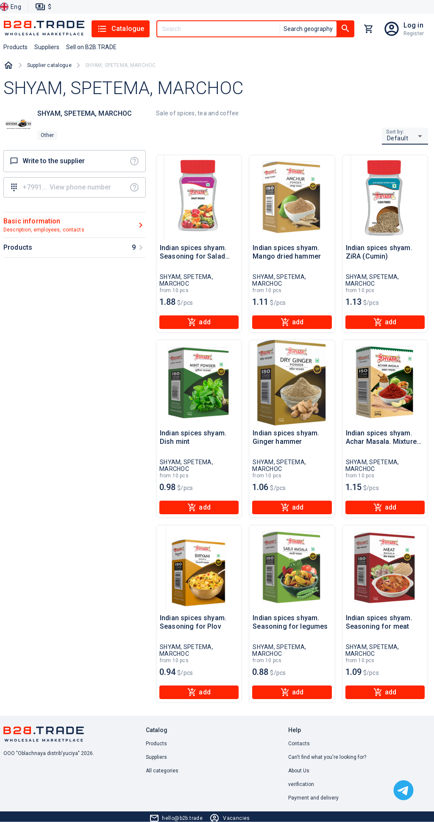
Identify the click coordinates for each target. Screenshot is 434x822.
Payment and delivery (313, 798)
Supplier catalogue (49, 65)
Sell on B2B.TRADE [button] (91, 47)
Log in (413, 25)
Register (413, 33)
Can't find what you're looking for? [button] (327, 757)
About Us (298, 771)
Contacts (299, 744)
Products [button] (15, 47)
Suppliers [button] (46, 47)
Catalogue (120, 29)
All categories (162, 771)
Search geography (308, 28)
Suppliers (156, 757)
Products (156, 744)
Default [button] (398, 138)
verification (301, 784)
